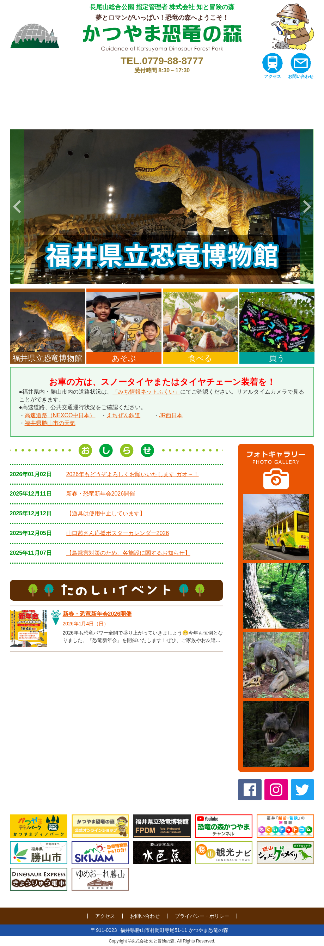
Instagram (276, 789)
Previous (17, 206)
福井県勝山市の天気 (50, 423)
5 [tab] (182, 277)
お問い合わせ (300, 76)
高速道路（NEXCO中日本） (60, 415)
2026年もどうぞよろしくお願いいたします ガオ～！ (132, 474)
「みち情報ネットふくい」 (146, 392)
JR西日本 (171, 415)
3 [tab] (162, 277)
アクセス (272, 76)
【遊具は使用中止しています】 (105, 513)
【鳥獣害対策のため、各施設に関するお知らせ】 (128, 553)
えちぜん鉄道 (123, 415)
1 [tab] (142, 277)
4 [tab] (172, 277)
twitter (302, 789)
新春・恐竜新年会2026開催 (100, 494)
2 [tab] (152, 277)
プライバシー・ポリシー (202, 916)
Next (307, 206)
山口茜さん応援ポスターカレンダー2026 (117, 533)
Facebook (250, 789)
